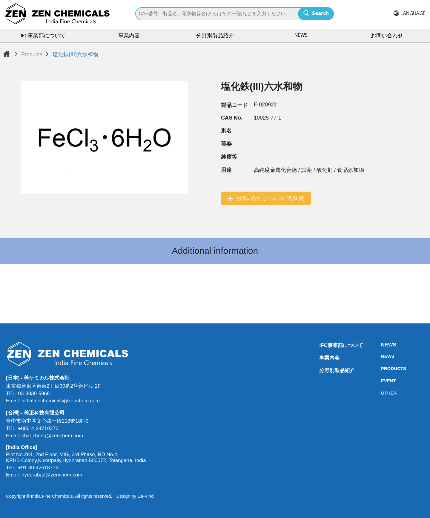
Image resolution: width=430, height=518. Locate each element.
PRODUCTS (383, 368)
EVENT (383, 380)
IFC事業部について (43, 36)
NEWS (301, 35)
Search (320, 13)
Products (31, 54)
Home (6, 53)
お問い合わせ (387, 36)
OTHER (383, 392)
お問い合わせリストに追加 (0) (270, 198)
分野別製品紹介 (215, 36)
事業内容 (129, 36)
